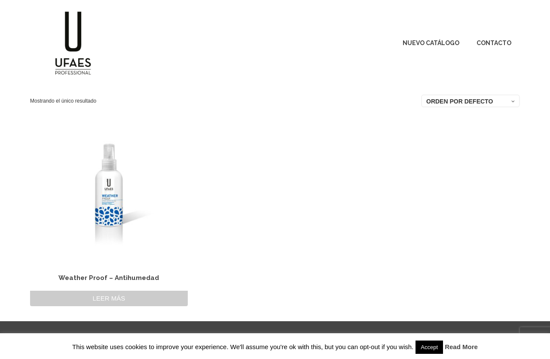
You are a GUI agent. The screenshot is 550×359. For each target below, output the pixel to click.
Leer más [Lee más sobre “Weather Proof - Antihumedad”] (108, 298)
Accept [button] (429, 347)
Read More (461, 346)
